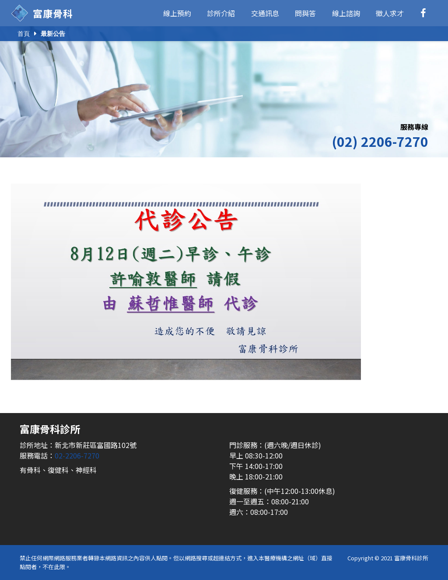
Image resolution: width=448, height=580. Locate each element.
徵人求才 (390, 13)
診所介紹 (221, 13)
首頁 (24, 33)
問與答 (305, 13)
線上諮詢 (346, 13)
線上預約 (177, 13)
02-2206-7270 (77, 455)
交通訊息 (265, 13)
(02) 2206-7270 (380, 141)
